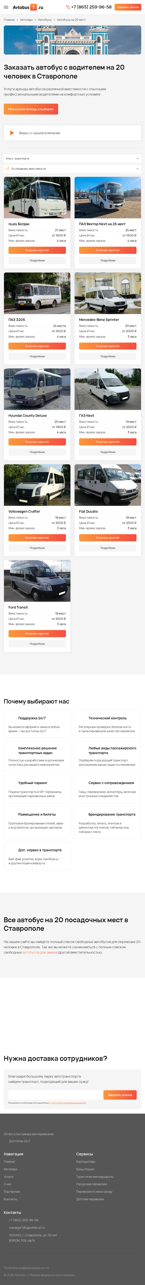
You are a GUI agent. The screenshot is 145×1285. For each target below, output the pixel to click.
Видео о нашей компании (35, 133)
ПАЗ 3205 (16, 319)
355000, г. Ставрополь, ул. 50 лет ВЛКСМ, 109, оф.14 (33, 1238)
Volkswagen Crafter (24, 511)
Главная (9, 20)
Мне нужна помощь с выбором (31, 109)
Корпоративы (85, 1161)
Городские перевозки (91, 1184)
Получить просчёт (37, 250)
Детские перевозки (90, 1199)
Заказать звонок (128, 7)
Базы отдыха (85, 1169)
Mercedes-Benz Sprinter (99, 319)
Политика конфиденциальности (26, 1268)
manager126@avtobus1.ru (27, 1228)
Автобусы (45, 20)
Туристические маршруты (94, 1177)
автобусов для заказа (39, 952)
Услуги (8, 1177)
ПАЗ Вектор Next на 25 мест (102, 224)
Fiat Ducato (88, 511)
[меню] (6, 7)
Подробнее (37, 260)
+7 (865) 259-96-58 (91, 7)
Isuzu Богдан (18, 224)
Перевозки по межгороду (94, 1191)
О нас (8, 1184)
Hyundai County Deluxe (27, 415)
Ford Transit (18, 607)
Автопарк (26, 20)
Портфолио (12, 1191)
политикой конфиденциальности (68, 1102)
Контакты (10, 1199)
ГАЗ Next (86, 415)
